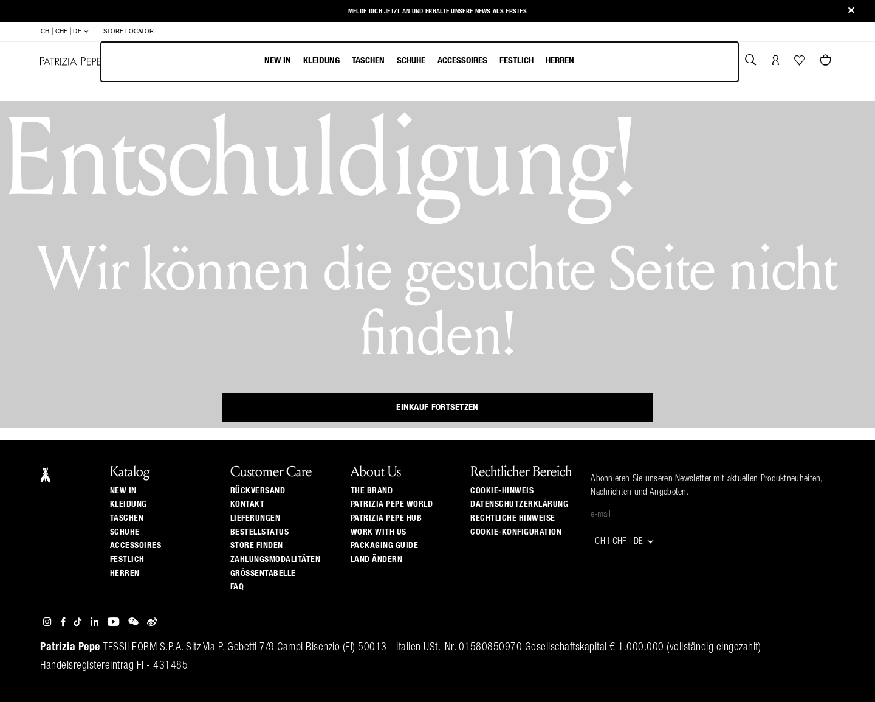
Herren (560, 60)
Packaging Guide (385, 545)
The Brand (372, 491)
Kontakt (247, 504)
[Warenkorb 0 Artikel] (827, 61)
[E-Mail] (707, 515)
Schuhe (411, 60)
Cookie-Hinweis (502, 491)
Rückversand (258, 491)
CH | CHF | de (65, 32)
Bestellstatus (259, 532)
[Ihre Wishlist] (800, 63)
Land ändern (377, 559)
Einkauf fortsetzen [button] (437, 407)
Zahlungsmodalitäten (275, 559)
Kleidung (321, 60)
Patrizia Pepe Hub (386, 518)
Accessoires (462, 60)
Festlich (516, 60)
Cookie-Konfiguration (515, 532)
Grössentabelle (263, 573)
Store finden (256, 545)
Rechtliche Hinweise (512, 518)
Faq (237, 587)
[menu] (419, 62)
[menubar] (419, 62)
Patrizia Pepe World (392, 504)
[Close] (851, 11)
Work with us (379, 532)
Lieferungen (255, 518)
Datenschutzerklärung (519, 504)
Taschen (368, 60)
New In (277, 60)
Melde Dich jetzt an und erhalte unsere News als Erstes (437, 11)
